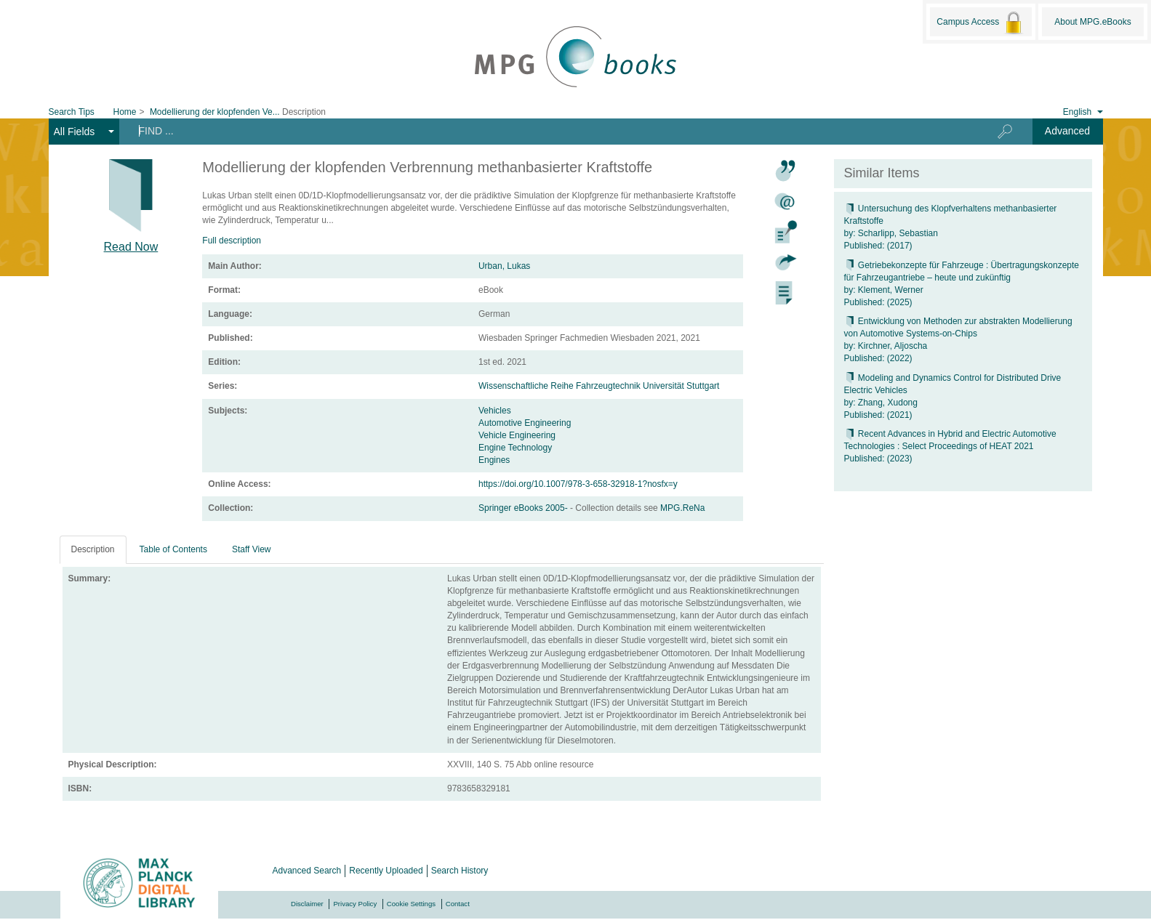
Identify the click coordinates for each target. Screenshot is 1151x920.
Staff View (251, 549)
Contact (458, 904)
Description (93, 549)
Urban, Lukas (504, 266)
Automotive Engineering (524, 423)
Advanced (1067, 131)
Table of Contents (173, 549)
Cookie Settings (411, 904)
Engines (494, 460)
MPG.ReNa (682, 508)
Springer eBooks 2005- (524, 508)
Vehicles (494, 410)
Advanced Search (307, 870)
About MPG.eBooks (1092, 22)
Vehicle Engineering (517, 435)
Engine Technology (515, 448)
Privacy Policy (355, 904)
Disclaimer (307, 904)
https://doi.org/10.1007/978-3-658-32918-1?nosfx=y (578, 484)
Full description (231, 240)
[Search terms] (542, 130)
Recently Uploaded (385, 870)
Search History (460, 870)
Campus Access (980, 22)
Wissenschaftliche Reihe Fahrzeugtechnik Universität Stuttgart (598, 386)
